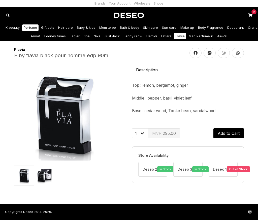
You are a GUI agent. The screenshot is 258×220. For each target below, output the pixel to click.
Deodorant (235, 27)
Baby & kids (86, 27)
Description (147, 69)
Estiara (166, 36)
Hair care (65, 27)
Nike (97, 36)
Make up (187, 27)
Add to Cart (229, 133)
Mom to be (107, 27)
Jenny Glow (133, 36)
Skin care (150, 27)
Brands (100, 3)
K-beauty (13, 27)
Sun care (169, 27)
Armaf (35, 36)
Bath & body (129, 27)
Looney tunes (55, 36)
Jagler (75, 36)
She (87, 36)
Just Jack (112, 36)
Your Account (120, 3)
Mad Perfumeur (201, 36)
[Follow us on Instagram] (250, 212)
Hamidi (151, 36)
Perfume (30, 27)
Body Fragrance (210, 27)
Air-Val (222, 36)
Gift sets (47, 27)
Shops (159, 3)
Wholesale (142, 3)
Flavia (180, 36)
